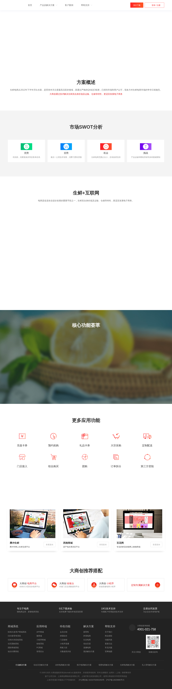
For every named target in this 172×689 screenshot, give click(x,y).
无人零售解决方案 (149, 665)
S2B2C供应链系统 (15, 640)
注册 (158, 5)
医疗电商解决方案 (84, 665)
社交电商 (87, 640)
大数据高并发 (65, 651)
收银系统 (40, 644)
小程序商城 (41, 640)
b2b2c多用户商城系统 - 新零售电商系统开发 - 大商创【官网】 (14, 5)
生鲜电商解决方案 (127, 665)
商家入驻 (63, 648)
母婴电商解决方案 (106, 665)
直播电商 (87, 648)
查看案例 (49, 545)
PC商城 (39, 648)
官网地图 (108, 651)
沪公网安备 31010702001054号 (91, 680)
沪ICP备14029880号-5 (115, 680)
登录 (154, 5)
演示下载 (136, 5)
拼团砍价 (63, 636)
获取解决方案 (20, 48)
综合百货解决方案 (41, 665)
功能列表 (108, 640)
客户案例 (69, 5)
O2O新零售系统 (14, 636)
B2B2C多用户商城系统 (17, 632)
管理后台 (40, 651)
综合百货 (87, 644)
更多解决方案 (88, 651)
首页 (30, 5)
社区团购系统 (13, 644)
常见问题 (108, 648)
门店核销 (63, 640)
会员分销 (63, 632)
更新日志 (108, 644)
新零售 (86, 632)
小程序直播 (64, 644)
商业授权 (108, 636)
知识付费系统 (13, 651)
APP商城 (40, 632)
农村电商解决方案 (62, 665)
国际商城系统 (13, 648)
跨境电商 (87, 636)
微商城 (39, 636)
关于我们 (108, 632)
